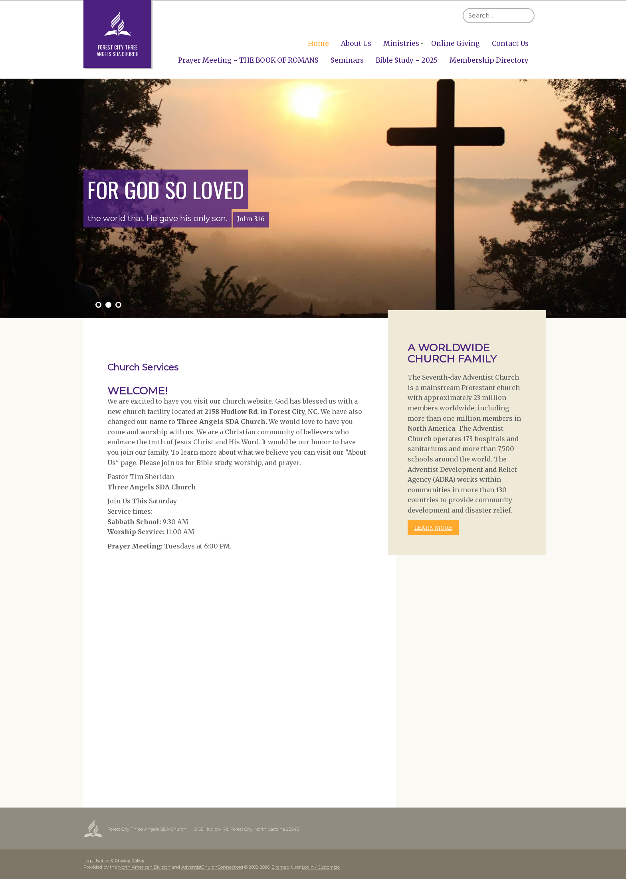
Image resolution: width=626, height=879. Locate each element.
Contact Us (510, 43)
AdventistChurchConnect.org (212, 867)
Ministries (401, 43)
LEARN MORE (433, 527)
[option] (313, 198)
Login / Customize (321, 867)
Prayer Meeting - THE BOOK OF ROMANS (248, 60)
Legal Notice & (113, 860)
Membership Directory (489, 60)
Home (318, 43)
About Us (356, 43)
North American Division (144, 867)
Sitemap (280, 867)
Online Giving (455, 43)
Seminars (347, 60)
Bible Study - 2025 (407, 60)
